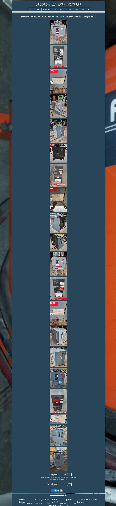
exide (47, 499)
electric (53, 499)
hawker (100, 500)
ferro (28, 503)
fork (79, 500)
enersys (22, 499)
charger (22, 502)
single (48, 503)
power (43, 503)
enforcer (16, 500)
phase (69, 499)
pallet (83, 500)
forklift (55, 502)
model (34, 500)
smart (61, 503)
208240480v (94, 500)
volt (88, 499)
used (75, 503)
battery (80, 502)
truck (65, 503)
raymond (29, 500)
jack (98, 503)
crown (32, 503)
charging (37, 503)
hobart (70, 503)
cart (39, 500)
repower (75, 500)
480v (64, 500)
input (60, 500)
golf (42, 500)
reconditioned (91, 503)
